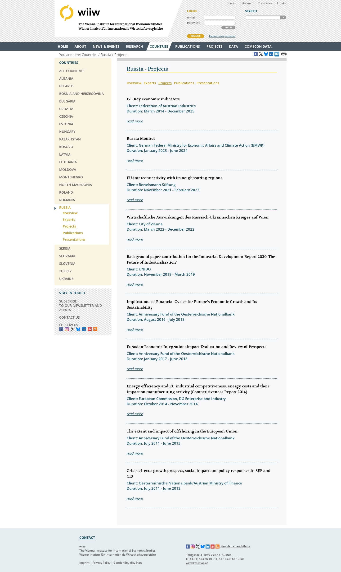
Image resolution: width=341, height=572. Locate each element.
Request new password (222, 36)
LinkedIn (84, 329)
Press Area (265, 3)
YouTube (90, 329)
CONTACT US (69, 317)
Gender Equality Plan (127, 563)
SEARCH (283, 17)
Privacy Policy (101, 563)
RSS (95, 329)
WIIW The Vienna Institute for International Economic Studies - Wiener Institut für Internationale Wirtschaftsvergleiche (118, 18)
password (193, 22)
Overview (134, 83)
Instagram (193, 546)
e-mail (191, 17)
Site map (247, 3)
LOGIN (228, 27)
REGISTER (196, 35)
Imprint (282, 3)
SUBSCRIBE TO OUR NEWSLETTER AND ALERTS (80, 305)
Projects (165, 83)
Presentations (208, 83)
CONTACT (87, 537)
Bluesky (78, 329)
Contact (232, 3)
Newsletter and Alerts (235, 546)
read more (135, 121)
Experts (150, 83)
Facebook (61, 329)
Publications (184, 83)
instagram (67, 329)
